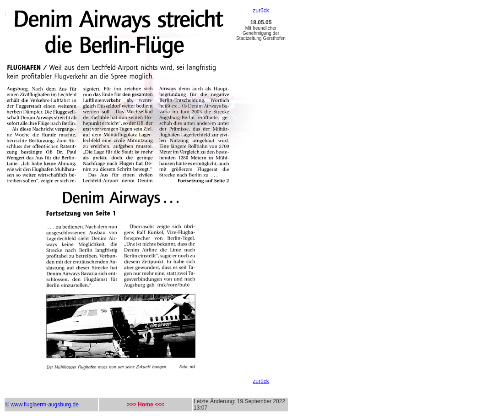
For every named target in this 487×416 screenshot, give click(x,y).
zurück (261, 10)
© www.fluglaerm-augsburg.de (42, 404)
